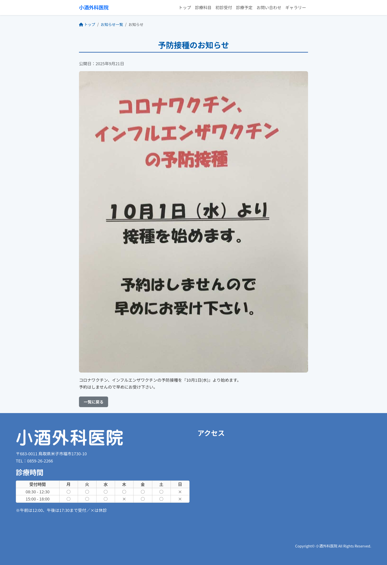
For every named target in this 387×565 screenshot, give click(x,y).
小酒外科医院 (94, 7)
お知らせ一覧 (112, 24)
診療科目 (203, 7)
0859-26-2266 (40, 461)
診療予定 (244, 7)
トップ (185, 7)
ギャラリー (295, 7)
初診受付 (223, 7)
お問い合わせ (268, 7)
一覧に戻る (93, 402)
